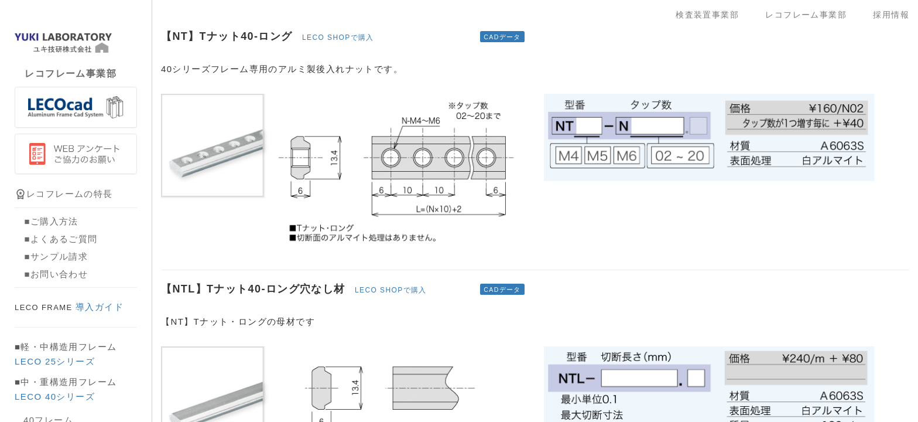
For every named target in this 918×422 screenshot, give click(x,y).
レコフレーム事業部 (810, 14)
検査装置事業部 (712, 14)
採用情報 (891, 14)
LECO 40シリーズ (55, 396)
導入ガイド (69, 307)
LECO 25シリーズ (55, 361)
